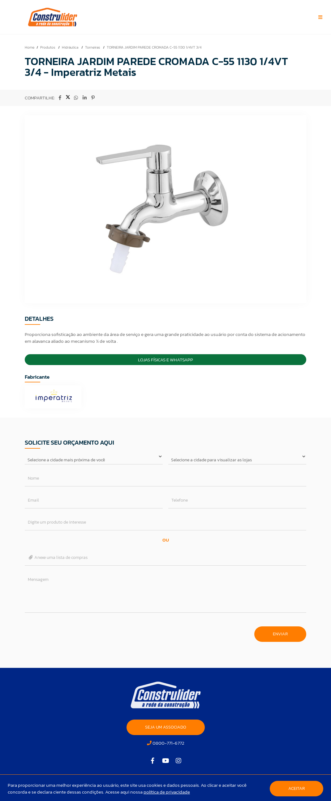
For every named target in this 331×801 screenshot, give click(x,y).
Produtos (48, 47)
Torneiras (93, 47)
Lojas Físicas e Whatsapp (165, 359)
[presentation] (72, 631)
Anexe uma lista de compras (58, 557)
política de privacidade (167, 791)
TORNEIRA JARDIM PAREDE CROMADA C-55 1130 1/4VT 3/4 (154, 47)
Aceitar (296, 788)
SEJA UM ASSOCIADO (165, 727)
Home (29, 47)
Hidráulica (70, 47)
